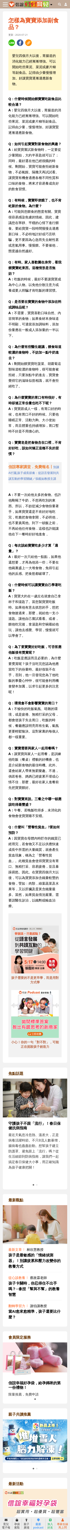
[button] (51, 4)
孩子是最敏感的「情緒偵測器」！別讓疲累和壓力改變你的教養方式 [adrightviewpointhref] (34, 1260)
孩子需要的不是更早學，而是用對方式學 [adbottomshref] (35, 979)
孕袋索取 (17, 1524)
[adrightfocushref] (35, 1132)
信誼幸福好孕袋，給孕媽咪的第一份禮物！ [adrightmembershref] (34, 1385)
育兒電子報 (6, 1524)
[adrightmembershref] (35, 1359)
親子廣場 (26, 1524)
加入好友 (50, 1524)
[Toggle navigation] (5, 4)
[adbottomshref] (35, 950)
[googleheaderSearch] (59, 4)
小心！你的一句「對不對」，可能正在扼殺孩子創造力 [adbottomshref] (35, 1044)
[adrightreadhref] (35, 1440)
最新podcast (38, 1524)
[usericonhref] (64, 4)
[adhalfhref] (35, 472)
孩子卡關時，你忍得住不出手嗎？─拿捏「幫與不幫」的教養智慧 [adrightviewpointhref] (34, 1289)
